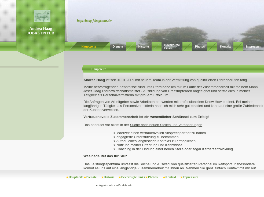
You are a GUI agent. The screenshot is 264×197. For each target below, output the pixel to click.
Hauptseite (89, 46)
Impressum (253, 46)
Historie (143, 46)
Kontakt (225, 46)
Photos (200, 46)
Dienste (118, 46)
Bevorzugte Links (133, 177)
